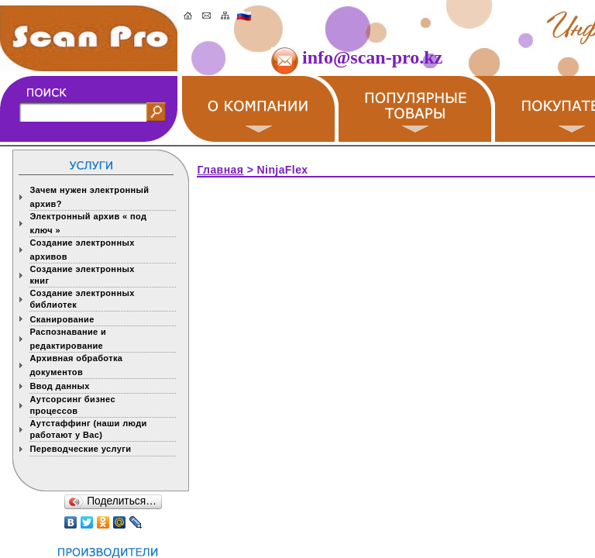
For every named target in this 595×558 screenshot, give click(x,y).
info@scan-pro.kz (372, 57)
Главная (220, 170)
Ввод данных (62, 386)
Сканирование (61, 319)
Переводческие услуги (82, 448)
